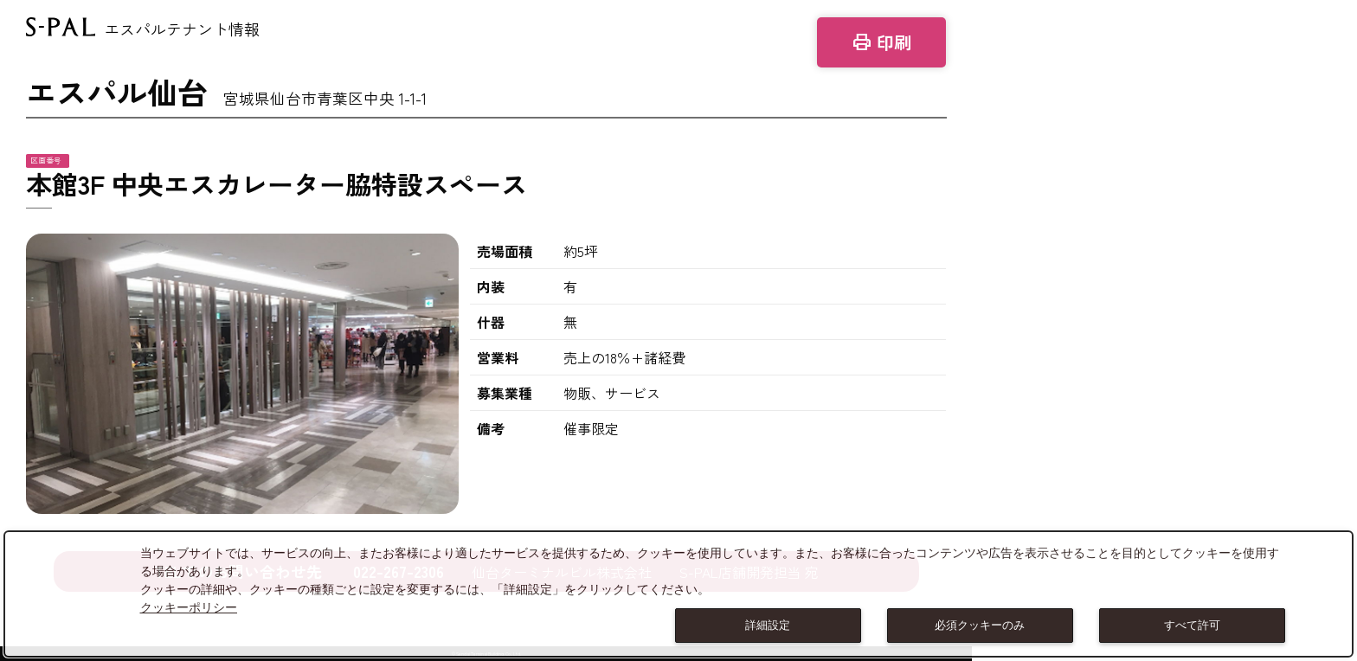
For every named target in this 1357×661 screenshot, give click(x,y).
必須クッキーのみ (980, 625)
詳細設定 (767, 625)
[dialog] (678, 594)
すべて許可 (1192, 625)
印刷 (881, 42)
